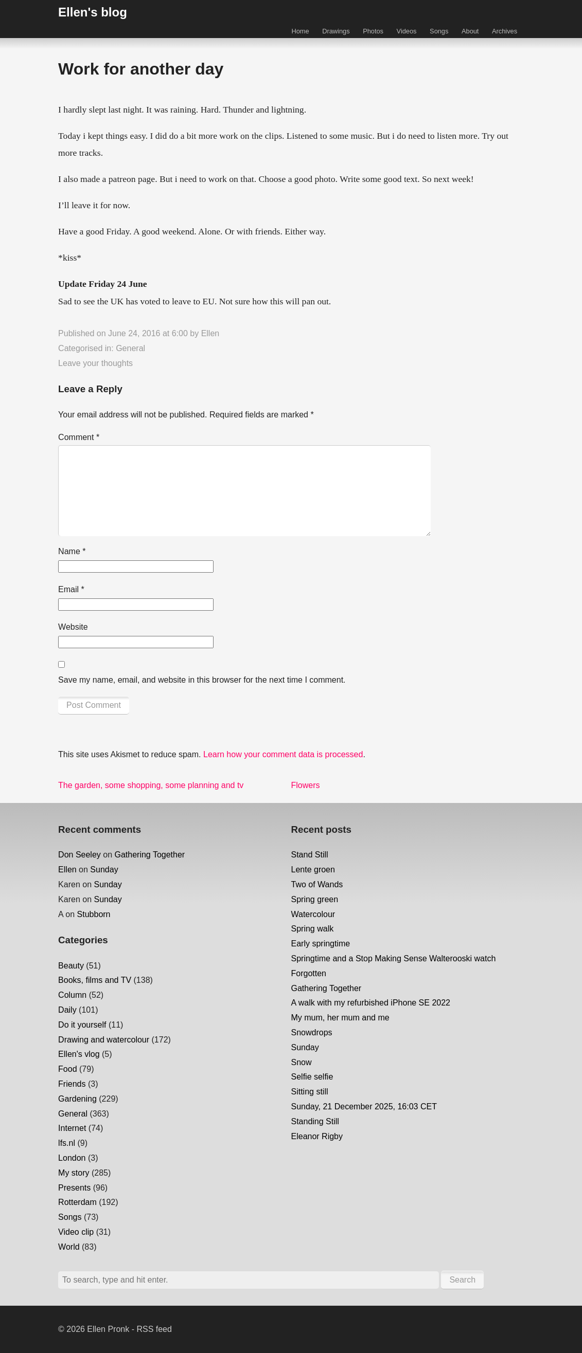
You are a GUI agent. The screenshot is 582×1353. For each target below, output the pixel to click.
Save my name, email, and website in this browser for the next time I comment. (201, 679)
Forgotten (308, 973)
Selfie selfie (312, 1076)
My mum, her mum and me (340, 1017)
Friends (71, 1084)
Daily (67, 1009)
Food (67, 1069)
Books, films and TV (94, 980)
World (69, 1246)
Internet (72, 1128)
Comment (78, 437)
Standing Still (315, 1121)
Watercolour (313, 914)
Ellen (210, 333)
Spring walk (312, 928)
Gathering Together (150, 854)
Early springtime (320, 943)
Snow (301, 1062)
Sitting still (309, 1091)
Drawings (335, 31)
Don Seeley (79, 854)
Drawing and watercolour (103, 1039)
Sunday (104, 869)
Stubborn (94, 914)
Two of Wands (317, 884)
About (470, 31)
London (71, 1158)
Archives (504, 31)
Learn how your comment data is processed (283, 754)
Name (71, 551)
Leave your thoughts (95, 363)
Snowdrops (311, 1032)
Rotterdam (77, 1202)
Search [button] (462, 1279)
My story (73, 1172)
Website (73, 627)
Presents (74, 1187)
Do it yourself (82, 1024)
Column (72, 995)
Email (71, 589)
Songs (439, 31)
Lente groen (313, 869)
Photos (373, 31)
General (130, 348)
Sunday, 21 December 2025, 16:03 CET (364, 1106)
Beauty (71, 965)
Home (300, 31)
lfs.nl (66, 1143)
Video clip (76, 1232)
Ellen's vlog (78, 1054)
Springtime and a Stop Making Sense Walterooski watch (393, 958)
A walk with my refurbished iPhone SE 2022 (371, 1002)
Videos (407, 31)
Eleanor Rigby (317, 1136)
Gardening (77, 1098)
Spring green (315, 899)
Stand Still (309, 854)
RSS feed (153, 1329)
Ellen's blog (92, 12)
